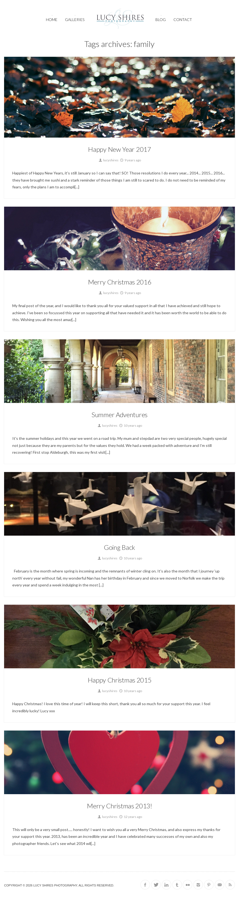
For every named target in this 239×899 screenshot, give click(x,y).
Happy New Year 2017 (119, 149)
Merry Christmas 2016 (119, 282)
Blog (160, 19)
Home (51, 19)
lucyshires (108, 160)
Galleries (74, 19)
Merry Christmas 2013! (119, 806)
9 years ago (130, 160)
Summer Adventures (119, 415)
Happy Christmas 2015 (120, 680)
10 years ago (130, 425)
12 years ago (130, 817)
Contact (182, 19)
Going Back (119, 547)
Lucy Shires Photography (55, 885)
